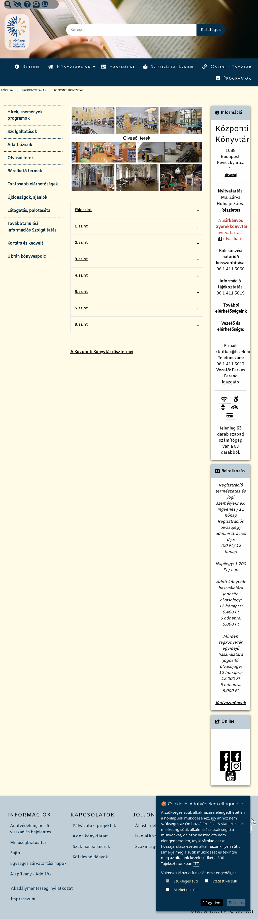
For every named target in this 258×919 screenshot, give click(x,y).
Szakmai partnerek (91, 846)
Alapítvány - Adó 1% (30, 874)
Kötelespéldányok (90, 857)
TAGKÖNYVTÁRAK (33, 90)
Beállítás (236, 902)
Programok (233, 78)
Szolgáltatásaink (168, 67)
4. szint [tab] (81, 275)
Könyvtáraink (69, 67)
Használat (118, 67)
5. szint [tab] (81, 291)
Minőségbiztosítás (28, 842)
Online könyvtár (226, 67)
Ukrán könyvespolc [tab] (26, 256)
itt (220, 239)
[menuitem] (27, 67)
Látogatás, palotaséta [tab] (28, 210)
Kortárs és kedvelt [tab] (25, 243)
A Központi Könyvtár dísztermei (101, 352)
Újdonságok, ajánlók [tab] (27, 197)
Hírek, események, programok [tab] (25, 115)
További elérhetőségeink (231, 308)
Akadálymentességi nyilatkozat (42, 888)
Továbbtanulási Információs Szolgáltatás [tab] (31, 227)
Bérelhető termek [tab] (24, 171)
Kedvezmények (230, 703)
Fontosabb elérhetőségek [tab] (32, 184)
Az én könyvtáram (91, 836)
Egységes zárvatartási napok (38, 863)
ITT (196, 863)
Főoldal (7, 90)
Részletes (230, 210)
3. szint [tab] (81, 259)
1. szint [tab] (81, 226)
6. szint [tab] (81, 308)
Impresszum (23, 899)
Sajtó (15, 853)
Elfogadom (211, 902)
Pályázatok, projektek (94, 826)
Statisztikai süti (224, 881)
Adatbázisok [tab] (19, 145)
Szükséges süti (186, 881)
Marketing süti (186, 889)
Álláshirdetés (148, 826)
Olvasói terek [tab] (20, 158)
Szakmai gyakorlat (153, 846)
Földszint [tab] (83, 210)
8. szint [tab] (81, 324)
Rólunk (27, 67)
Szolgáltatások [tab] (22, 132)
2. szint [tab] (81, 242)
